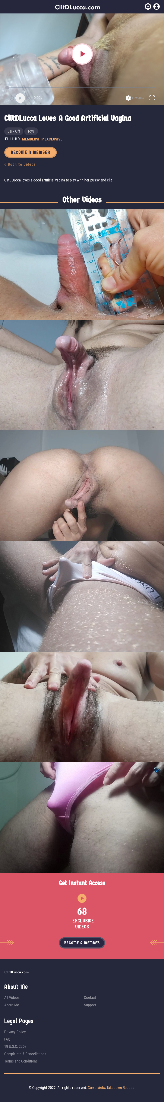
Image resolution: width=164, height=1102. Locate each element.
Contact (90, 997)
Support (90, 1005)
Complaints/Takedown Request (112, 1087)
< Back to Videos (20, 164)
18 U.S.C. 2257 (15, 1046)
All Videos (12, 997)
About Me (11, 1005)
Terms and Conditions (21, 1061)
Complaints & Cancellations (25, 1054)
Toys (31, 131)
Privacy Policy (15, 1032)
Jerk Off (13, 131)
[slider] (82, 87)
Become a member (82, 942)
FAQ (7, 1039)
